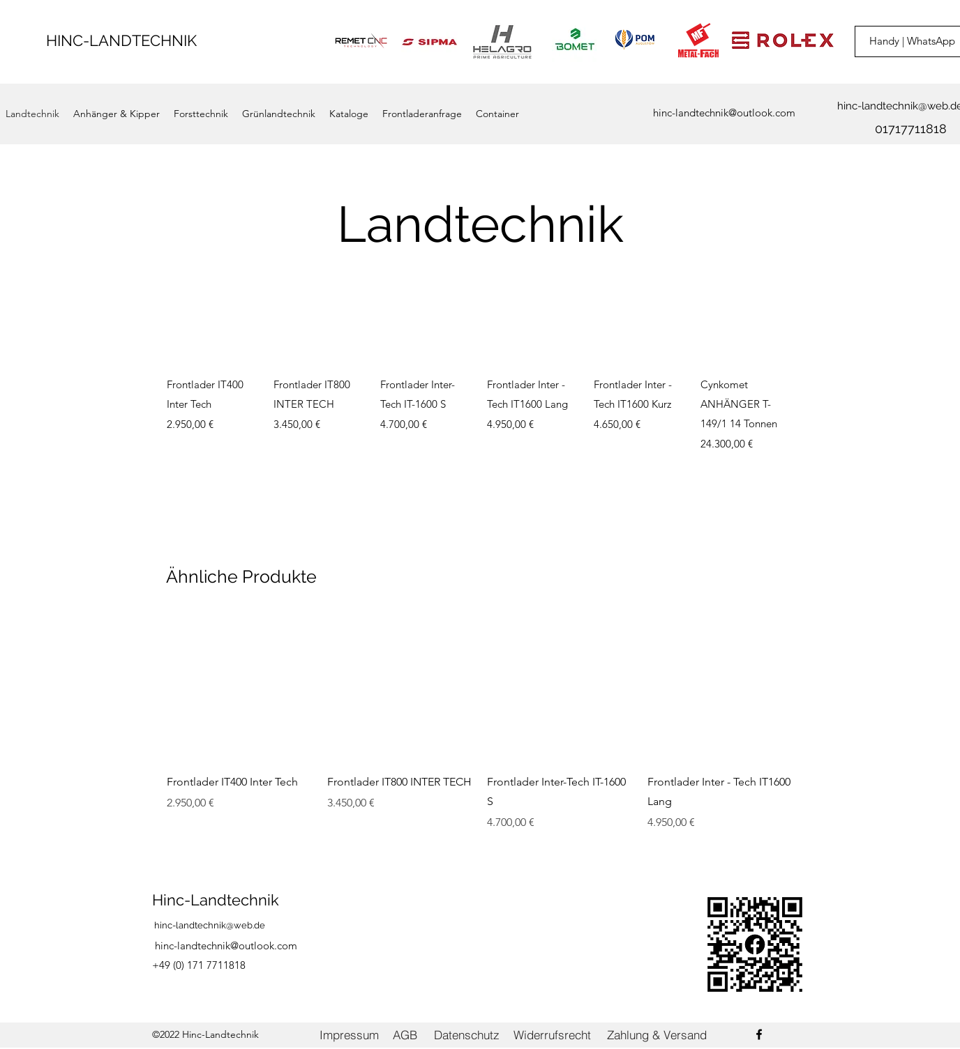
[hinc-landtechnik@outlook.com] (724, 113)
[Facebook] (759, 1034)
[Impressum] (348, 1035)
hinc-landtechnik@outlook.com (226, 945)
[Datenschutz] (466, 1035)
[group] (480, 381)
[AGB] (404, 1035)
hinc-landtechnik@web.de (209, 925)
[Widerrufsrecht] (551, 1035)
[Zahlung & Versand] (657, 1035)
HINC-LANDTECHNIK (121, 40)
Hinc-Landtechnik (215, 900)
